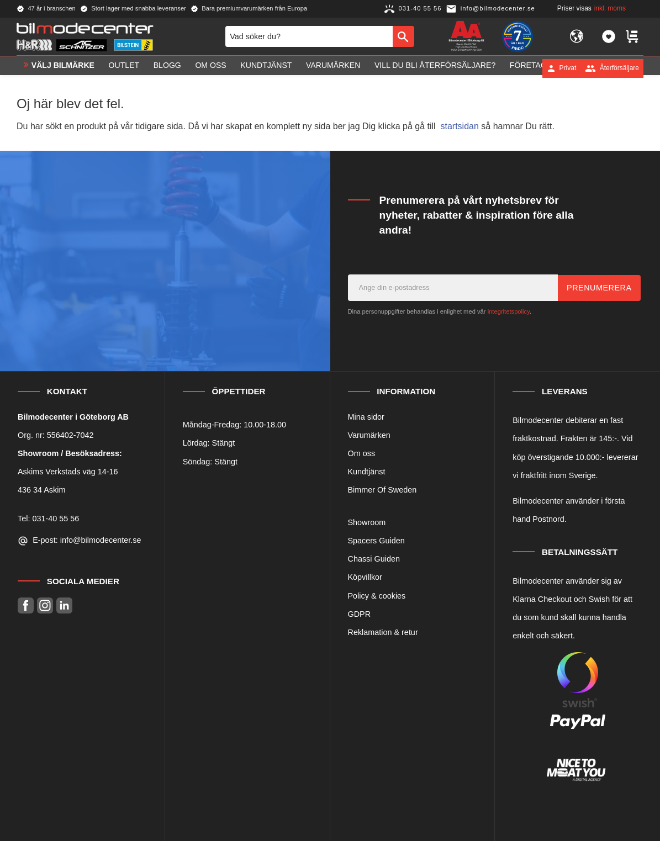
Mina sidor (366, 416)
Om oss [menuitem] (210, 68)
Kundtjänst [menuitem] (266, 68)
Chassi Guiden (374, 558)
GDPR (359, 614)
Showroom (367, 522)
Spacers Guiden (376, 540)
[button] (608, 37)
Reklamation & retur (383, 632)
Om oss (362, 453)
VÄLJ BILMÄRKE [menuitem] (62, 68)
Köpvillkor (365, 577)
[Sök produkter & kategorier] (309, 37)
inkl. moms (610, 8)
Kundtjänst (367, 471)
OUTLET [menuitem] (124, 68)
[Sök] (403, 37)
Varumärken (369, 435)
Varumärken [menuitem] (333, 68)
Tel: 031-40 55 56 (48, 518)
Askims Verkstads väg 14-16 (68, 471)
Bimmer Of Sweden (382, 489)
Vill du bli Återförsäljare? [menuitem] (434, 68)
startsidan (460, 126)
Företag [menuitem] (528, 68)
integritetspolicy (509, 311)
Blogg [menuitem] (167, 68)
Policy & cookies (377, 595)
